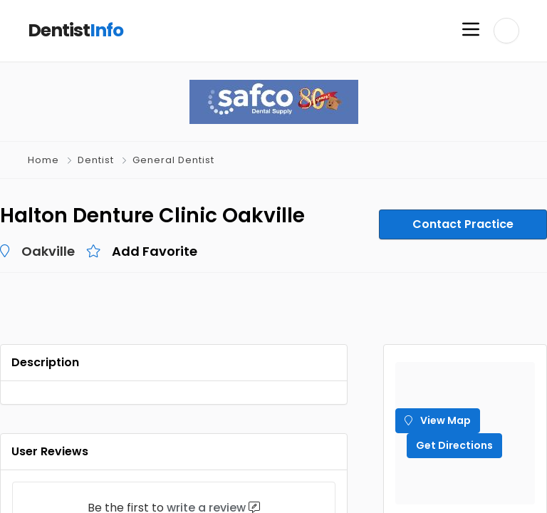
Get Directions (454, 445)
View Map (438, 420)
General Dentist (173, 160)
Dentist (96, 160)
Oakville (48, 251)
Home (43, 160)
